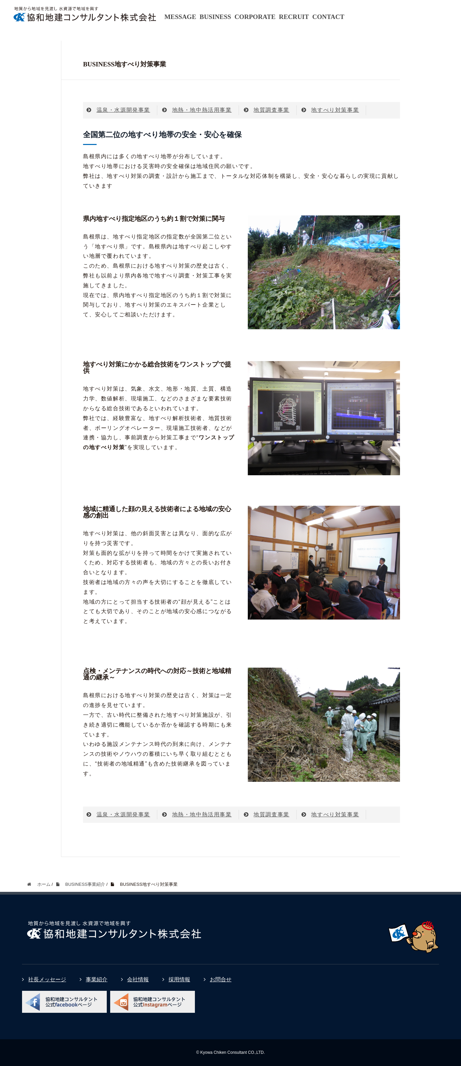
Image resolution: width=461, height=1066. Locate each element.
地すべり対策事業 (330, 110)
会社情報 (135, 979)
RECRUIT (294, 16)
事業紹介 (93, 979)
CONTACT (328, 16)
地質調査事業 (266, 110)
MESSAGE (180, 16)
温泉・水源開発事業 (118, 110)
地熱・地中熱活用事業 (197, 110)
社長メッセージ (44, 979)
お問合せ (218, 979)
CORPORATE (255, 16)
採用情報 (176, 979)
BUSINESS (215, 16)
